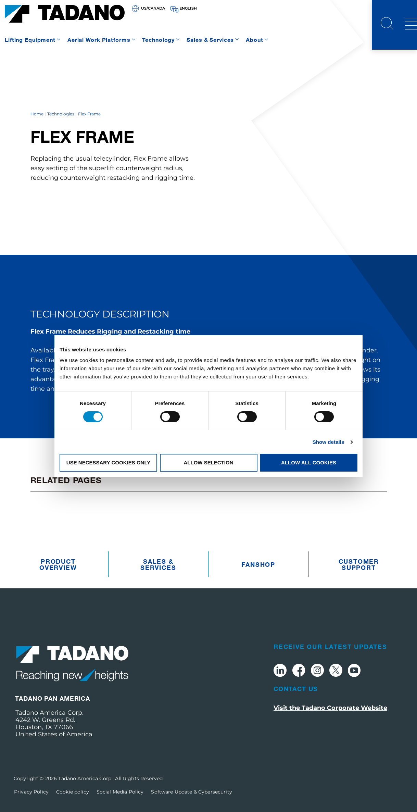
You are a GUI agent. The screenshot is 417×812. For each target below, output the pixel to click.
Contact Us (296, 688)
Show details (328, 442)
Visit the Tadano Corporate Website (330, 708)
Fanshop (258, 564)
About (254, 39)
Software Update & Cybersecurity (191, 792)
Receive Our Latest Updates (330, 646)
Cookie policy (72, 792)
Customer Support (359, 564)
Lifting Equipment (30, 39)
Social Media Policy (120, 792)
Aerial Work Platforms (98, 39)
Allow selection (208, 462)
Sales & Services (210, 39)
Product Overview (58, 564)
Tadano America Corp (85, 778)
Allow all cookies (308, 462)
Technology (158, 39)
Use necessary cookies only (108, 462)
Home (36, 113)
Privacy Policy (31, 792)
